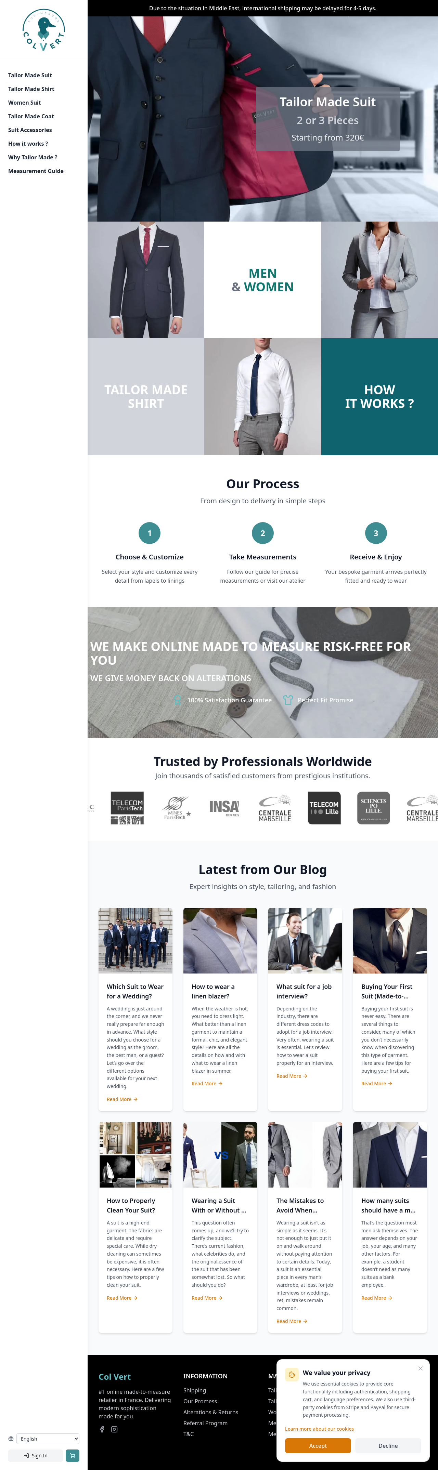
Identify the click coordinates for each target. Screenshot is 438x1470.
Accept (318, 1445)
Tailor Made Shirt (31, 89)
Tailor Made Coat (31, 116)
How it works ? (28, 143)
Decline (388, 1445)
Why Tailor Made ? (32, 157)
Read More (122, 1099)
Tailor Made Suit (30, 75)
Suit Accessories (30, 130)
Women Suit (24, 102)
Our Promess (200, 1401)
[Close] (420, 1368)
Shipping (194, 1390)
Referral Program (205, 1423)
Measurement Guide (36, 171)
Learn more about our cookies (319, 1429)
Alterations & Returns (210, 1412)
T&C (188, 1434)
